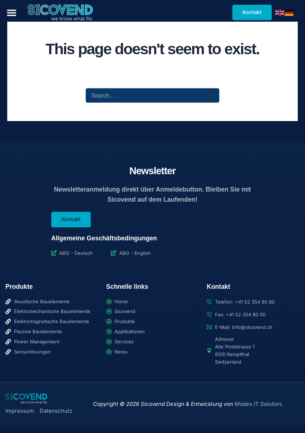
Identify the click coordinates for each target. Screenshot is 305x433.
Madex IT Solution (258, 403)
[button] (11, 12)
